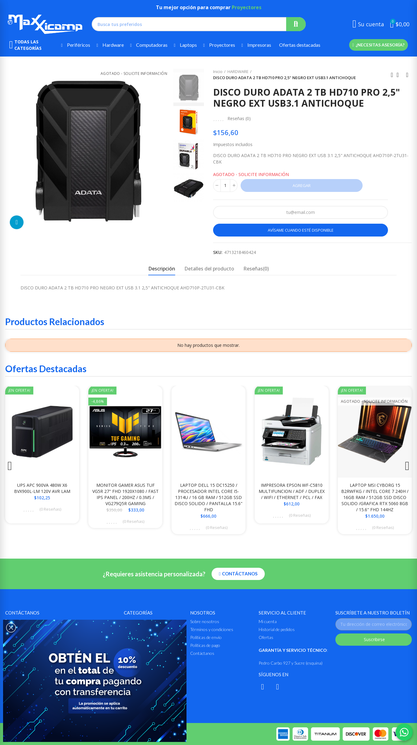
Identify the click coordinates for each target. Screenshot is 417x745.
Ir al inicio (400, 75)
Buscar (296, 24)
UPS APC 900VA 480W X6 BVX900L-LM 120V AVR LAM (42, 488)
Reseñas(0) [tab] (256, 268)
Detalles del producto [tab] (209, 268)
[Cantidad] (225, 185)
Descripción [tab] (161, 268)
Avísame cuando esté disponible (301, 230)
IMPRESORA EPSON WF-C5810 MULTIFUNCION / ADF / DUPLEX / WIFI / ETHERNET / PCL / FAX (292, 491)
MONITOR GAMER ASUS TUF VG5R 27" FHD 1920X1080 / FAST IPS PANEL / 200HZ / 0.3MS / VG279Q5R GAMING (125, 494)
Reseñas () (239, 118)
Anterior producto (392, 75)
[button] (378, 45)
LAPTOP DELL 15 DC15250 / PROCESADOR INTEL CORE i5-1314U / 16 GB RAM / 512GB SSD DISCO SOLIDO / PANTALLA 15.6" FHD (208, 497)
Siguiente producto (407, 75)
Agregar (302, 185)
